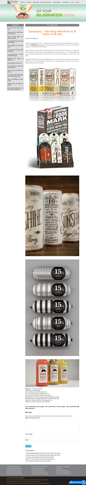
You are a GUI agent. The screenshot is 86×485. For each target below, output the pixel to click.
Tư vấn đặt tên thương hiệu (13, 466)
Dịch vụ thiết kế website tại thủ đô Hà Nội (35, 392)
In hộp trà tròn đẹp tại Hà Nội (15, 28)
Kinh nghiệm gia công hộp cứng (15, 46)
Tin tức (72, 2)
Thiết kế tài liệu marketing (37, 470)
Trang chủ (22, 2)
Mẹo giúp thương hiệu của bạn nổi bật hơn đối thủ (15, 88)
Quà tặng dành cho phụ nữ (15, 63)
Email (27, 440)
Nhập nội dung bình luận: (32, 417)
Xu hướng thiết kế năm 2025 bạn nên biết (15, 41)
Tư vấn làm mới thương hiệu (62, 466)
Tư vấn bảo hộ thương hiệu (37, 468)
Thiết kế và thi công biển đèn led (63, 472)
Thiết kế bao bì (65, 2)
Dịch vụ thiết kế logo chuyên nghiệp (34, 406)
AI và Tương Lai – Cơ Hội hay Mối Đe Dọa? (15, 55)
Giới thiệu (29, 2)
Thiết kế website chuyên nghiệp (14, 472)
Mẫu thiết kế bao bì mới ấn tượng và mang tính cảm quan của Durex (42, 397)
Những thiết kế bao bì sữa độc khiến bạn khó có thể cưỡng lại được (42, 398)
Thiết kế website (57, 2)
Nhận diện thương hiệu (46, 2)
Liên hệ (77, 2)
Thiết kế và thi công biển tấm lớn (39, 472)
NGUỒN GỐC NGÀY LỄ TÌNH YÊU (15, 59)
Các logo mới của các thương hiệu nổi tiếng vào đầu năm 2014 (42, 455)
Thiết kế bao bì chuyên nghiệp (32, 390)
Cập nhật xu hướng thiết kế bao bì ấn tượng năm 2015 (38, 400)
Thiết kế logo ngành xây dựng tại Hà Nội (15, 37)
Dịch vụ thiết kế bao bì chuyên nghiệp (55, 406)
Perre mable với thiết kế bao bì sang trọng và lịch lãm (38, 395)
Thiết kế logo (36, 2)
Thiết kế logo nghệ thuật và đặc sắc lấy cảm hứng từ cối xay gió (42, 453)
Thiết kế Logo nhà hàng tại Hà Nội (15, 84)
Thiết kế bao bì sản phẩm (62, 470)
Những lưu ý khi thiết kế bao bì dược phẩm (15, 33)
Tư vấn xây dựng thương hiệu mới (39, 466)
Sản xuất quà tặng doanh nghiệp (14, 473)
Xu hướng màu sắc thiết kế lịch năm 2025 (15, 66)
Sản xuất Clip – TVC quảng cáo (63, 473)
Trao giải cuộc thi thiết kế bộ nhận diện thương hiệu (39, 457)
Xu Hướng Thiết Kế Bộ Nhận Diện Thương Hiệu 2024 (15, 75)
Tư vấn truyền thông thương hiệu (14, 468)
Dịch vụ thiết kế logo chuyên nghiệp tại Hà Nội (37, 393)
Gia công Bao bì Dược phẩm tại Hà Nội (15, 50)
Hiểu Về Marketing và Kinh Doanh (15, 80)
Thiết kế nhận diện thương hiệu (14, 470)
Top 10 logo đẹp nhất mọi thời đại (15, 71)
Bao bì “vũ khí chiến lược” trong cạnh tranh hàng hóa (39, 459)
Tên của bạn (28, 434)
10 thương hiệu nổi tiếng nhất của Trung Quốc (38, 461)
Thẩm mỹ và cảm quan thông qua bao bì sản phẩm (37, 401)
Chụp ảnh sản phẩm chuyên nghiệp (39, 473)
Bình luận (28, 412)
